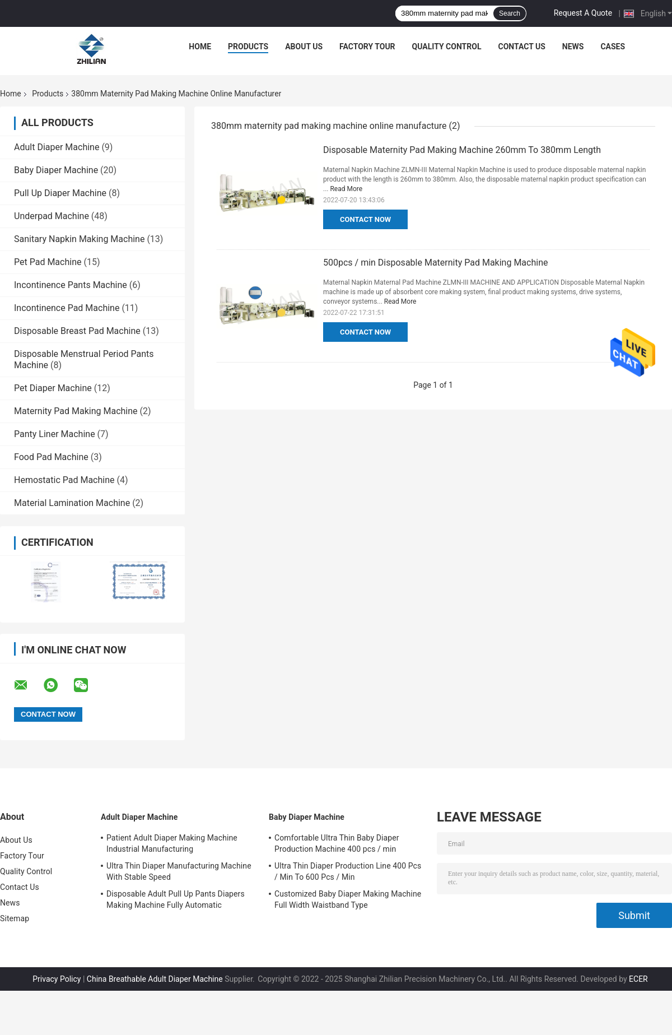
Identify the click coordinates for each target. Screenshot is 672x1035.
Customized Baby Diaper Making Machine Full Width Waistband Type (347, 899)
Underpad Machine (51, 216)
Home (200, 46)
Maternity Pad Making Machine (76, 411)
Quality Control (447, 46)
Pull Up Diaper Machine (60, 193)
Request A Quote (583, 12)
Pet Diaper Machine (53, 388)
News (573, 46)
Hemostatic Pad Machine (64, 480)
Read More (346, 189)
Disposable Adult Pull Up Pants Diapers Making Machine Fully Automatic (175, 899)
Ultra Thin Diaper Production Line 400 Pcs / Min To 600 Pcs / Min (347, 871)
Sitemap (14, 918)
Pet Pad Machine (47, 262)
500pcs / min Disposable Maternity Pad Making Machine (435, 262)
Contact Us (521, 46)
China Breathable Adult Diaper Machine (155, 978)
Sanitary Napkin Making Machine (79, 239)
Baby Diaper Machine (56, 170)
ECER (638, 978)
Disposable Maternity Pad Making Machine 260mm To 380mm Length (462, 150)
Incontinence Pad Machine (66, 308)
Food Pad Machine (51, 457)
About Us (304, 46)
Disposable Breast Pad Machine (77, 331)
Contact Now (365, 219)
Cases (612, 46)
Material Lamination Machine (72, 503)
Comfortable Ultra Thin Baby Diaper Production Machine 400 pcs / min (336, 843)
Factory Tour (367, 46)
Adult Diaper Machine (56, 147)
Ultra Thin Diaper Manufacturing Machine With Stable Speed (178, 871)
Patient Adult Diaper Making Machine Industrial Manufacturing (171, 843)
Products (248, 46)
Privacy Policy (56, 978)
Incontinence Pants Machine (70, 285)
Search (509, 13)
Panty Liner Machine (54, 434)
